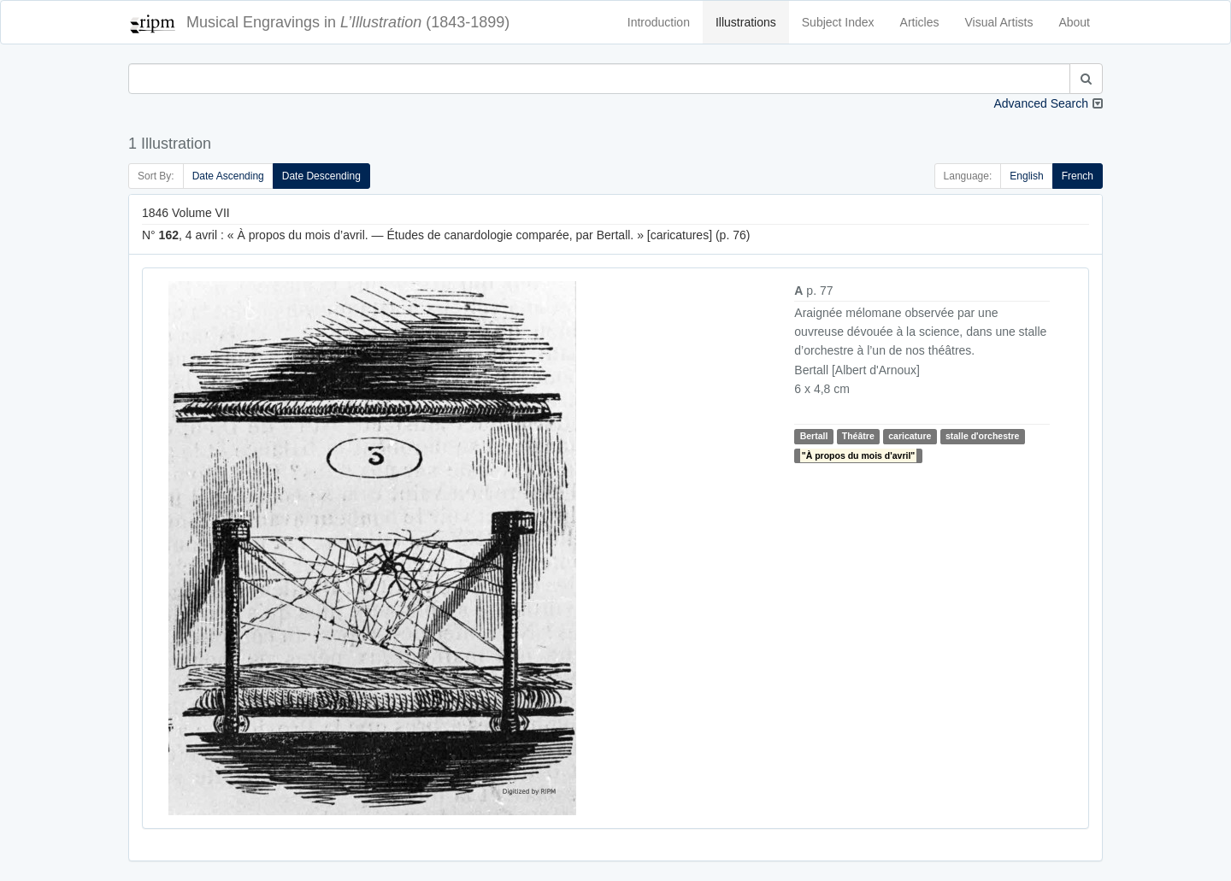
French (1077, 176)
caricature (909, 436)
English (1026, 176)
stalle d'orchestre (982, 436)
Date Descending (321, 176)
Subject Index (838, 22)
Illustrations (746, 22)
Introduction (658, 22)
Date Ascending (228, 176)
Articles (919, 22)
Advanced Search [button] (1040, 103)
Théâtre (858, 436)
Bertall (814, 436)
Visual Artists (999, 22)
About (1074, 22)
